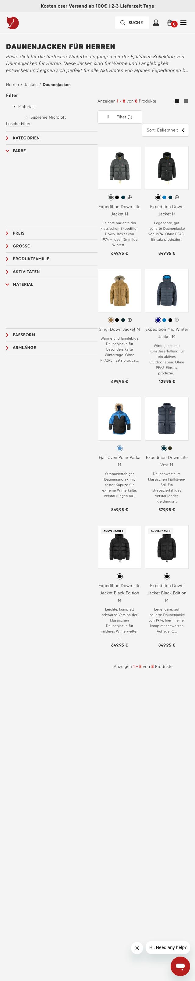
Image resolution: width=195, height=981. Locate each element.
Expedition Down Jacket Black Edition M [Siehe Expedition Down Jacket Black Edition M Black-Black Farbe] (166, 593)
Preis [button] (19, 233)
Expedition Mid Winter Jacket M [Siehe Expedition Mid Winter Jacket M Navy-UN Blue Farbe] (166, 333)
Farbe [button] (19, 150)
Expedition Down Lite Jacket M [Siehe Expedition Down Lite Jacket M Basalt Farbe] (120, 210)
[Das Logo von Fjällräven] (25, 22)
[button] (170, 22)
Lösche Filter (18, 123)
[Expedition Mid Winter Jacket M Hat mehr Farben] (177, 320)
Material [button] (23, 284)
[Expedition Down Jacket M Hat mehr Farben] (177, 197)
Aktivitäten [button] (26, 271)
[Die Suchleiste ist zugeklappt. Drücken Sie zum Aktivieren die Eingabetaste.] (132, 22)
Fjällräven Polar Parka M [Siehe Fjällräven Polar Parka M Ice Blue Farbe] (119, 461)
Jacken (31, 84)
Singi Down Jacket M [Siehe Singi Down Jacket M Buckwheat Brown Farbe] (119, 329)
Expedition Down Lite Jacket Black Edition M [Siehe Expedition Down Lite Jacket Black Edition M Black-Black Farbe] (120, 593)
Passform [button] (24, 334)
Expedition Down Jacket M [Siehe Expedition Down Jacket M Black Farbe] (166, 210)
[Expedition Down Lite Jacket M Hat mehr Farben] (130, 197)
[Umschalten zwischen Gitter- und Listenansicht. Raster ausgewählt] (181, 101)
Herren (12, 84)
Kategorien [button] (26, 138)
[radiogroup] (119, 197)
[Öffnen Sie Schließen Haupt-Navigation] (183, 22)
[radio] (111, 197)
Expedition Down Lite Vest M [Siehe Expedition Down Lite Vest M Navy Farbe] (167, 461)
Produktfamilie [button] (31, 258)
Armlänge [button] (24, 347)
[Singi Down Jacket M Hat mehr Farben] (130, 320)
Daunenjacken (57, 84)
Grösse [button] (21, 246)
